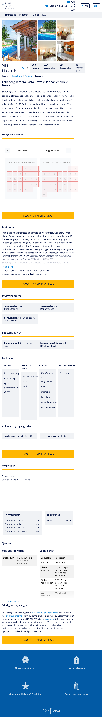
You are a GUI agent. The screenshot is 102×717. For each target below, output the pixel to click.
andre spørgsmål (14, 623)
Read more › (14, 609)
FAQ (44, 14)
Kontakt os (24, 14)
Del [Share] (25, 67)
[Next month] (68, 150)
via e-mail (49, 626)
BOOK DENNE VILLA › (38, 223)
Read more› (7, 274)
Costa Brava (17, 76)
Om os (36, 14)
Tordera (28, 76)
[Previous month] (7, 150)
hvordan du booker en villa (45, 620)
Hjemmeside (10, 14)
